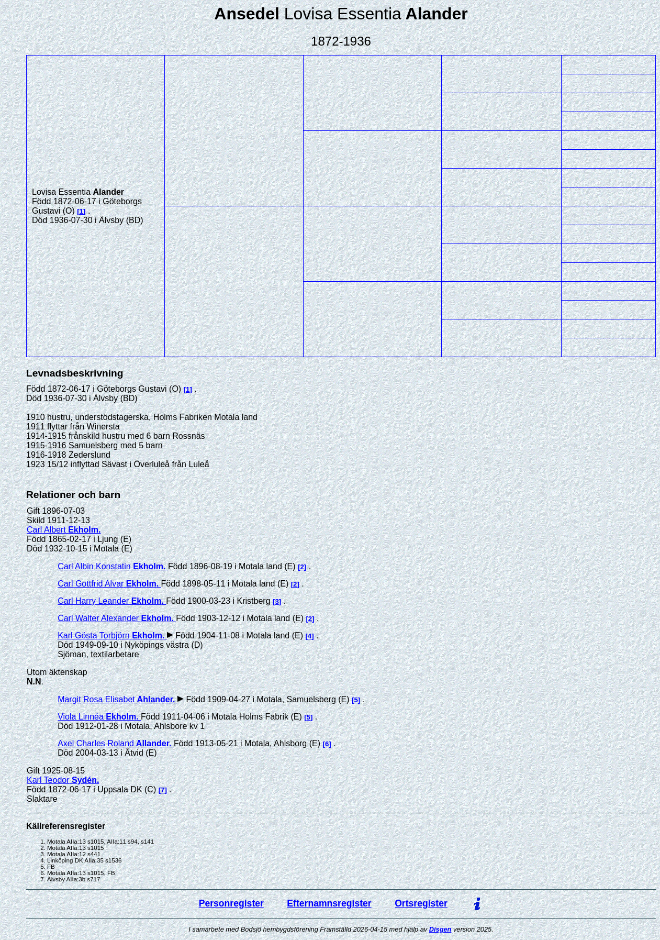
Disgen (440, 929)
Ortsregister (421, 903)
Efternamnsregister (329, 903)
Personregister (231, 903)
